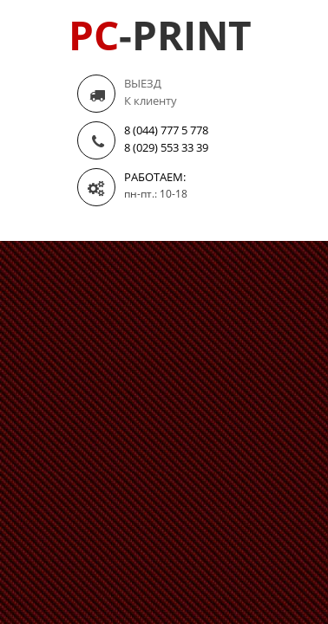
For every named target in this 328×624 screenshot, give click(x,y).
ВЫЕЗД (142, 83)
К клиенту (150, 100)
